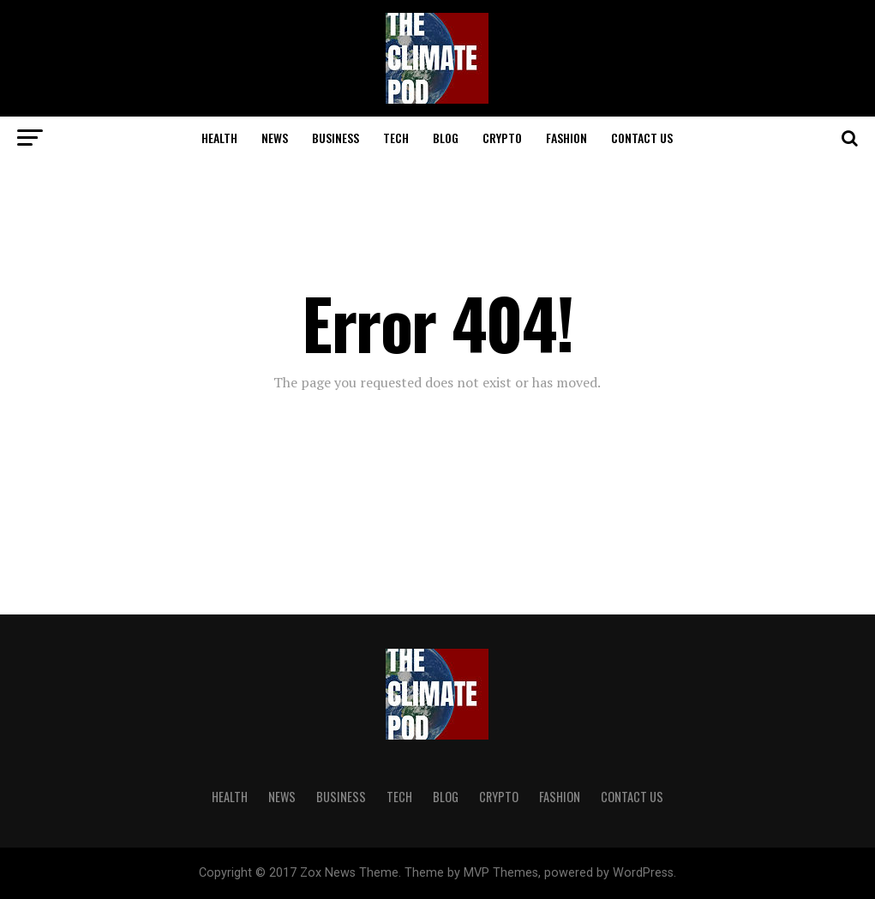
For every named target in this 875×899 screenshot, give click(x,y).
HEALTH (219, 138)
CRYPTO (502, 138)
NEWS (274, 138)
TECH (396, 138)
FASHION (566, 138)
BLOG (445, 138)
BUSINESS (335, 138)
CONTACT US (642, 138)
